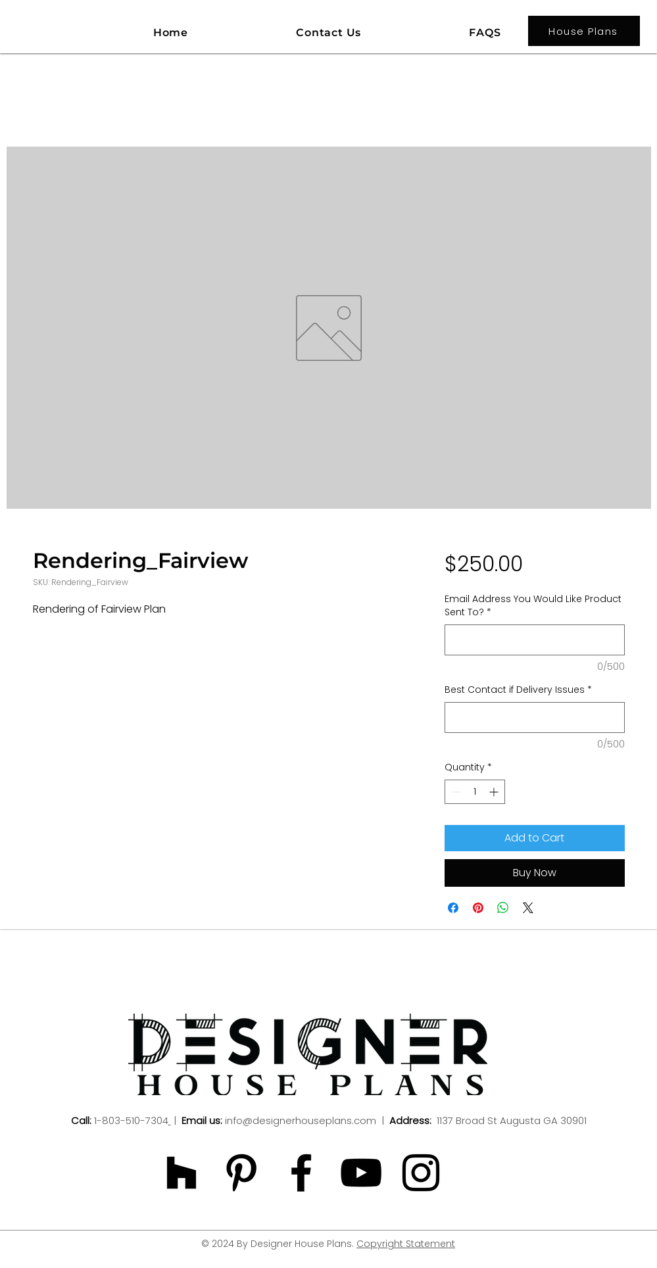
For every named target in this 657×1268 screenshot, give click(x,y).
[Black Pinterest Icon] (241, 1173)
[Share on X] (528, 908)
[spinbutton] (475, 791)
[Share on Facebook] (453, 908)
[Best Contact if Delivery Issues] (534, 717)
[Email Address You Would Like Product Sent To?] (534, 639)
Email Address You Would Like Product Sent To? (533, 606)
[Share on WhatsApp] (503, 908)
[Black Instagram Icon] (421, 1173)
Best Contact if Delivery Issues (518, 690)
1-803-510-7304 (131, 1120)
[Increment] (495, 791)
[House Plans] (584, 31)
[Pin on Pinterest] (478, 908)
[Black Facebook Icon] (301, 1173)
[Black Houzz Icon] (182, 1173)
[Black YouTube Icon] (361, 1173)
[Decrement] (455, 791)
